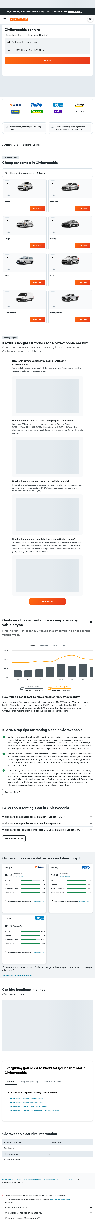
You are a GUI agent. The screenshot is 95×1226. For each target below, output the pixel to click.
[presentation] (79, 858)
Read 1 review (18, 876)
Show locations (38, 901)
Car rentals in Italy (51, 1179)
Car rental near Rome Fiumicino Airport (26, 1098)
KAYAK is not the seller (49, 1207)
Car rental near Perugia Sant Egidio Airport (28, 1106)
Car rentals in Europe (32, 1179)
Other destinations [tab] (52, 1081)
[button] (92, 11)
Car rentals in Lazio (69, 1179)
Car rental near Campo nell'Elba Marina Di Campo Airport (34, 1110)
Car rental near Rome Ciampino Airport (26, 1102)
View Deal (37, 208)
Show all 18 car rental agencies (17, 975)
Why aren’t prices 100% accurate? (49, 1218)
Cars (19, 1179)
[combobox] (14, 35)
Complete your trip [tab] (29, 1081)
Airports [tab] (11, 1081)
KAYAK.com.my (8, 1179)
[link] (47, 601)
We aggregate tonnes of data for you (49, 1212)
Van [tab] (63, 645)
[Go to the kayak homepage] (19, 19)
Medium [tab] (44, 645)
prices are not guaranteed (60, 1199)
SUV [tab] (55, 645)
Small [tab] (32, 645)
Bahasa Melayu (75, 11)
